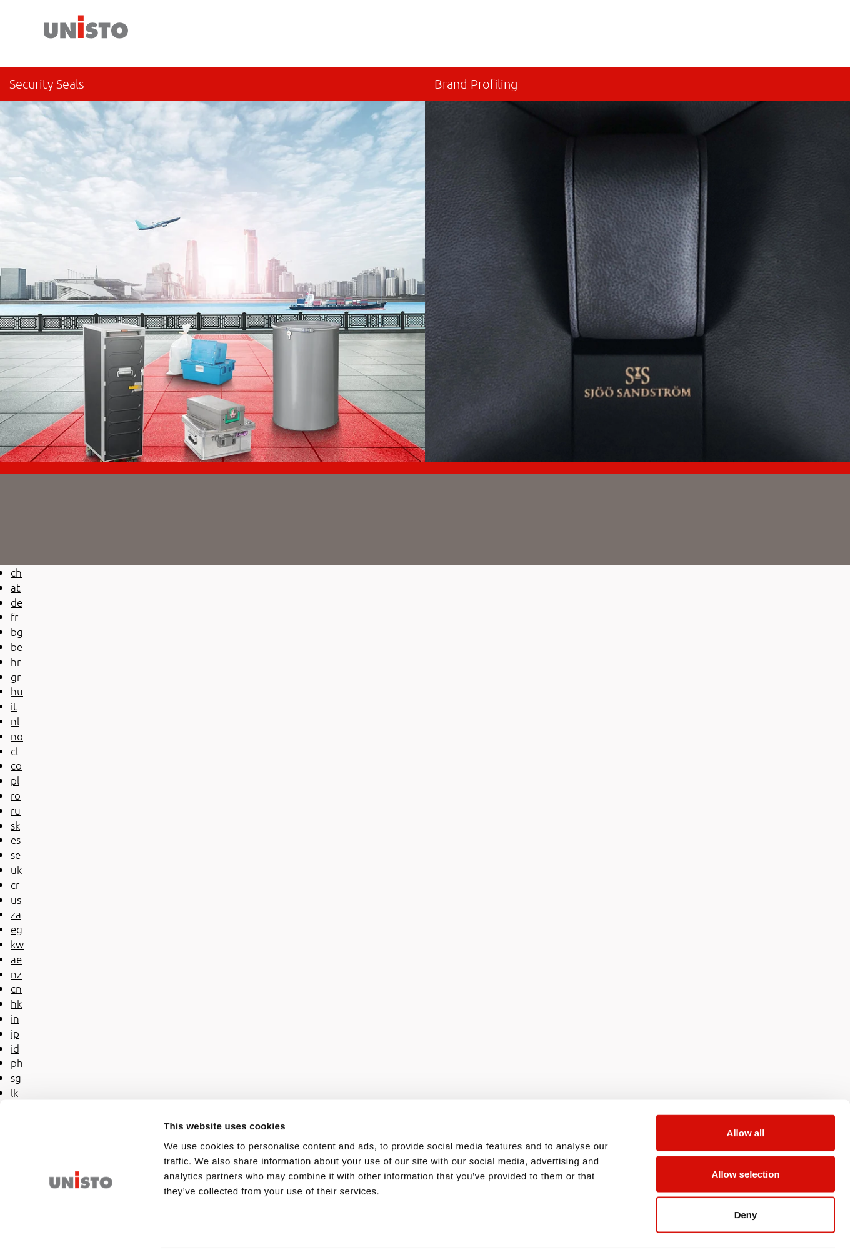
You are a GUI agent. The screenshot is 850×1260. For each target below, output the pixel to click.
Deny (746, 1178)
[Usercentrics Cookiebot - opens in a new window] (81, 1235)
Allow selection (745, 1137)
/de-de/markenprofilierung (637, 264)
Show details (656, 1235)
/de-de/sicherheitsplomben (212, 264)
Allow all (746, 1096)
